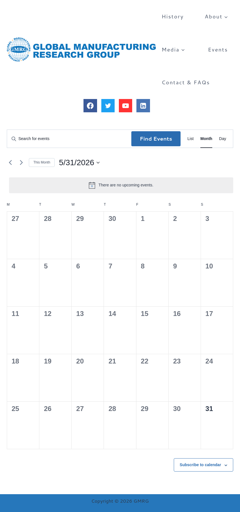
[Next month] (21, 162)
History (173, 16)
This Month (41, 162)
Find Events (156, 138)
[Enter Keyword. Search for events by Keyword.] (69, 139)
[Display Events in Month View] (206, 139)
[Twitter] (108, 105)
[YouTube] (125, 105)
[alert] (121, 185)
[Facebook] (90, 105)
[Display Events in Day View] (222, 139)
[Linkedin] (143, 105)
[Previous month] (10, 162)
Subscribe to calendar (200, 464)
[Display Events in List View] (190, 139)
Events (218, 49)
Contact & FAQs (186, 82)
